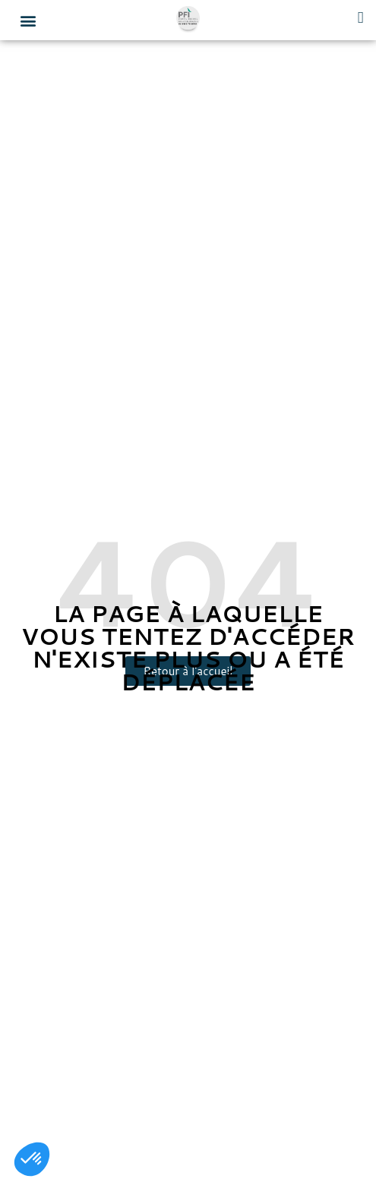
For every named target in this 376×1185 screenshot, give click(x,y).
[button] (27, 20)
